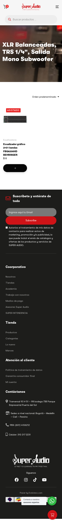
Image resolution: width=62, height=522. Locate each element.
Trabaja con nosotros (17, 294)
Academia (11, 288)
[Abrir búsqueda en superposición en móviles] (31, 19)
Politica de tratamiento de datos (24, 370)
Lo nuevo (10, 344)
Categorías (12, 338)
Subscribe (31, 220)
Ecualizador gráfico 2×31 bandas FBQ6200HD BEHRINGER (14, 149)
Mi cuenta (11, 382)
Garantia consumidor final (20, 376)
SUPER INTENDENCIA (17, 313)
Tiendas (10, 282)
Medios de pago (14, 300)
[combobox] (44, 97)
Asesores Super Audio (17, 306)
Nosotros (10, 276)
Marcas (10, 350)
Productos (11, 332)
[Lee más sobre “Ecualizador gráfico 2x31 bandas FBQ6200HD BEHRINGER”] (15, 168)
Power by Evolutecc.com (31, 493)
